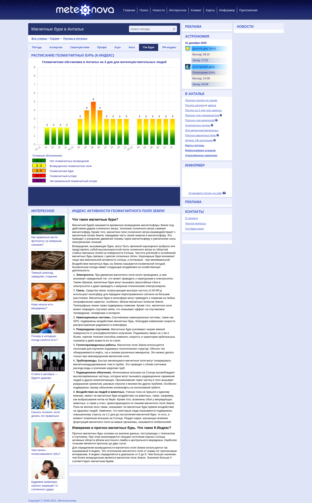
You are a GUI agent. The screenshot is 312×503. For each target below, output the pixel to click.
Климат (196, 10)
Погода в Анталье (75, 38)
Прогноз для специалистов (202, 115)
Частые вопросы (195, 223)
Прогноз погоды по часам (201, 100)
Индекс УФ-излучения (199, 140)
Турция (54, 38)
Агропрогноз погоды (197, 125)
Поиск (143, 10)
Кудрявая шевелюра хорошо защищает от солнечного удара (44, 485)
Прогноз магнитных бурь (200, 135)
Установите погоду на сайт (205, 193)
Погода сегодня (195, 105)
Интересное (177, 10)
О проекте (191, 218)
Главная (129, 10)
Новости (159, 10)
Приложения (248, 10)
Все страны (39, 38)
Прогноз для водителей (200, 120)
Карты (210, 10)
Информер (227, 10)
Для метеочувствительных (201, 130)
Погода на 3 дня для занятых (203, 110)
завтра (212, 105)
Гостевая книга (194, 228)
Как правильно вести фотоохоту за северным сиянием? (46, 241)
